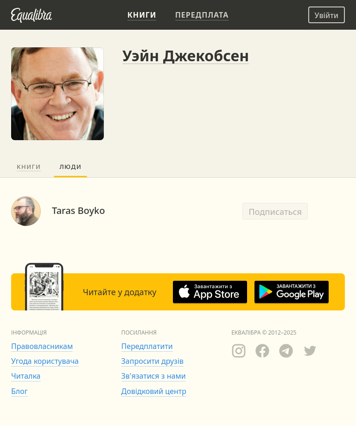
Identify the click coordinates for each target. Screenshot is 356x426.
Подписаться (275, 211)
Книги (29, 166)
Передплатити (147, 346)
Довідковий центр (153, 391)
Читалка (26, 376)
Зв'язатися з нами (153, 376)
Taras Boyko (78, 210)
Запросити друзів (152, 361)
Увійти (326, 15)
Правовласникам (42, 346)
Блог (19, 391)
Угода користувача (45, 361)
